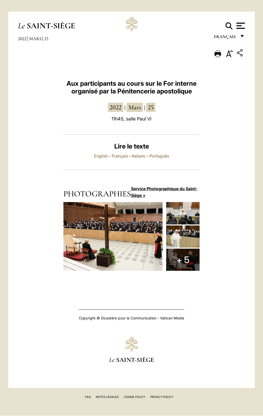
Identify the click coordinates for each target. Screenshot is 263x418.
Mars (35, 38)
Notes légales (107, 397)
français (225, 38)
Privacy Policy (161, 397)
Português (159, 156)
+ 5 (182, 259)
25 (46, 38)
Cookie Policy (134, 397)
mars (134, 107)
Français (120, 156)
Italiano (139, 156)
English (101, 156)
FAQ (88, 397)
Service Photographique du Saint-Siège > (164, 192)
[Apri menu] (240, 25)
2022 (22, 38)
